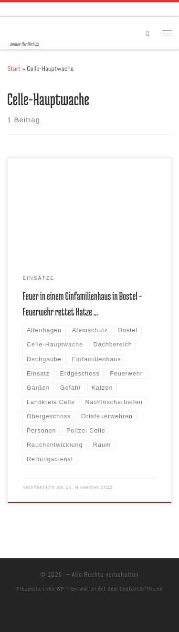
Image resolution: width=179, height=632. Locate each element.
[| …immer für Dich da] (66, 28)
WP (60, 588)
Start (14, 68)
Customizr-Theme (141, 588)
